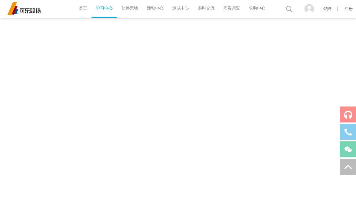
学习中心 (104, 8)
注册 (348, 9)
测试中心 (180, 8)
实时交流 (206, 8)
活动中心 (155, 8)
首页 (83, 8)
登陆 (327, 9)
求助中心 (257, 8)
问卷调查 (231, 8)
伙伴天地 (129, 8)
